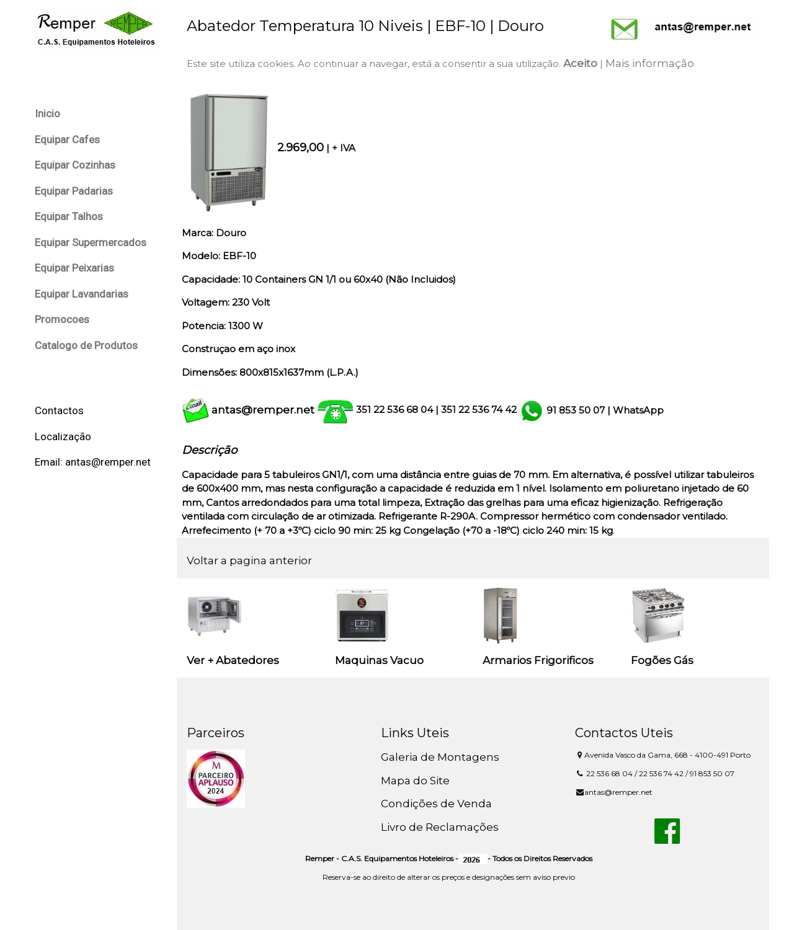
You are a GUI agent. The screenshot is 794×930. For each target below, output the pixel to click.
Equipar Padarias (74, 191)
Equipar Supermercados (90, 242)
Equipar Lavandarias (81, 294)
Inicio (47, 113)
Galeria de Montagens (440, 757)
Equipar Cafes (67, 139)
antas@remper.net (263, 410)
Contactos (59, 410)
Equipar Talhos (69, 216)
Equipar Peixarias (74, 268)
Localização (63, 436)
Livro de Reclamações (440, 827)
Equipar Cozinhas (75, 165)
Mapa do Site (415, 780)
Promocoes (62, 319)
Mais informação (649, 63)
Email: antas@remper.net (93, 462)
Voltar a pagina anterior (249, 560)
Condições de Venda (436, 803)
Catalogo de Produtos (86, 345)
